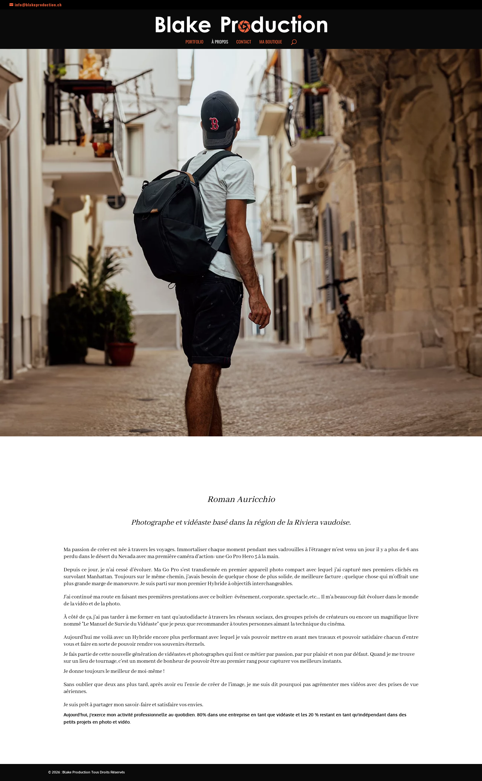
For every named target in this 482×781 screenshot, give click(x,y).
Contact (243, 42)
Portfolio (194, 42)
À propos (220, 42)
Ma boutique (270, 42)
